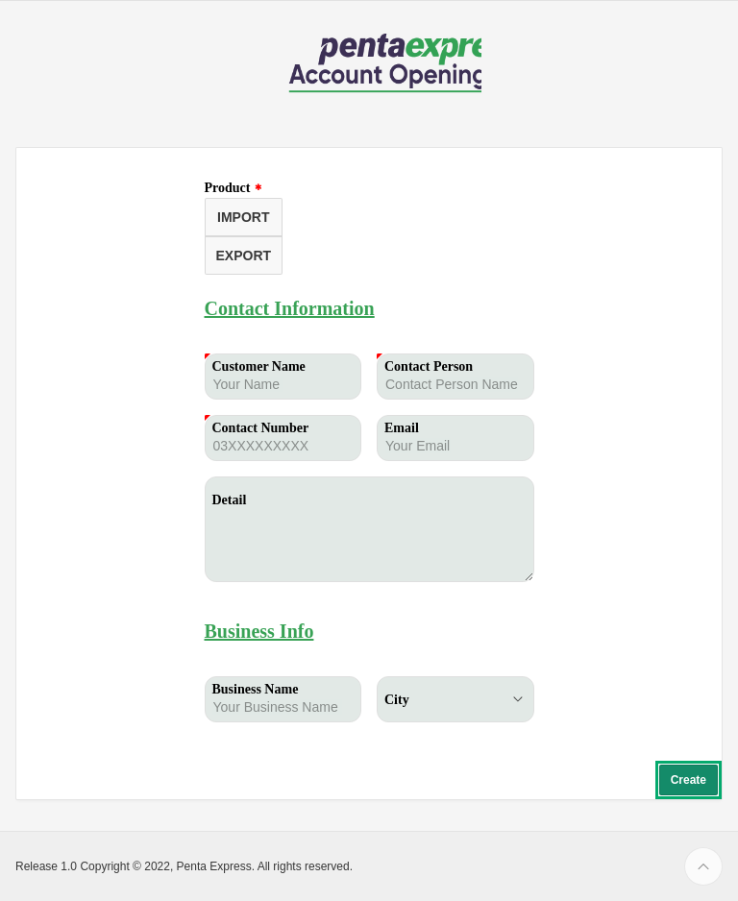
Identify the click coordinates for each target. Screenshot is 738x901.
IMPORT (243, 217)
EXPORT (244, 255)
